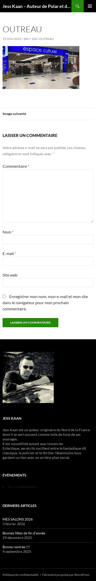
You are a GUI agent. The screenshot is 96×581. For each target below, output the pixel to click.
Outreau (46, 39)
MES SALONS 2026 (18, 519)
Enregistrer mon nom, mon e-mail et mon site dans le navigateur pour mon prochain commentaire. (45, 302)
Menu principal (90, 6)
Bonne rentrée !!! (16, 547)
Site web (10, 274)
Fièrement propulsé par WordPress (65, 575)
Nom (8, 231)
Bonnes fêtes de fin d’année (24, 533)
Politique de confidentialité (20, 575)
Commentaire (16, 166)
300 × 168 (30, 39)
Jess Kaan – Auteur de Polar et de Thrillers (37, 6)
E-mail (9, 253)
